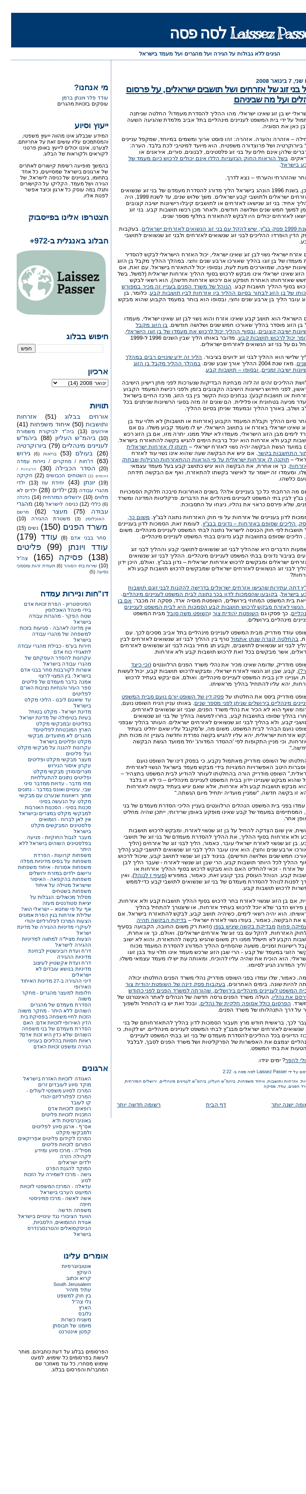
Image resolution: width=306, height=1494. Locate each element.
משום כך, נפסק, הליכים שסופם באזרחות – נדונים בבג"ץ (208, 520)
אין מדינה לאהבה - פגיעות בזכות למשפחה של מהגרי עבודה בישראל (44, 634)
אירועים (88, 431)
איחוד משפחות (240, 1081)
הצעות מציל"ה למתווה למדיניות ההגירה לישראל (45, 942)
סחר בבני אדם (77, 538)
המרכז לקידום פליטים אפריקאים (43, 1138)
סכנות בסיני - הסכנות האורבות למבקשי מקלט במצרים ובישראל (44, 810)
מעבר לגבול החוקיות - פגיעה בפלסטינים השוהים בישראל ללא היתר (44, 843)
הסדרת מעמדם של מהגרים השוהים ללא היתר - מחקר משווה (43, 1007)
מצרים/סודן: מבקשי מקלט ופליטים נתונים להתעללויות (50, 774)
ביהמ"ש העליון (210, 1081)
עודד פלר (86, 98)
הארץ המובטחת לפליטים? (51, 729)
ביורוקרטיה (21, 445)
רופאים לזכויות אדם (58, 1108)
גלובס (73, 1313)
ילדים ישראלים (63, 1162)
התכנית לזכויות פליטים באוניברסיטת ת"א (55, 1117)
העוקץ (72, 1272)
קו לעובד (69, 1102)
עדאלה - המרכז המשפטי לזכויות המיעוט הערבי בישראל (44, 1189)
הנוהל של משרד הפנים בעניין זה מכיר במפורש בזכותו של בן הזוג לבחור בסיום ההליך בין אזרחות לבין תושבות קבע (205, 289)
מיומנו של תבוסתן (61, 1325)
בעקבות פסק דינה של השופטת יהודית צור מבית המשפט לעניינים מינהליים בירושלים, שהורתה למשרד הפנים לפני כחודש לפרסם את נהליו (207, 990)
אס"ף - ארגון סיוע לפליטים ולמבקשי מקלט (50, 1129)
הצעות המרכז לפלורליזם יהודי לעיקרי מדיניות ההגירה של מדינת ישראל (43, 927)
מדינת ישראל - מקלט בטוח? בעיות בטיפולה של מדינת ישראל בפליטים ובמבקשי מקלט (44, 717)
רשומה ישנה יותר (280, 1104)
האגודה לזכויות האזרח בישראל (46, 1078)
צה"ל (11, 558)
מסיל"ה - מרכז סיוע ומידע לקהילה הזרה (52, 1153)
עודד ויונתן (77, 547)
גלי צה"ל (70, 1301)
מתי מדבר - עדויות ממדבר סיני (46, 783)
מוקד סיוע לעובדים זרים (53, 1084)
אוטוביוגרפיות (65, 1266)
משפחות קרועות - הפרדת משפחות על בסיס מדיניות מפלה (44, 858)
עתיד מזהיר (67, 1289)
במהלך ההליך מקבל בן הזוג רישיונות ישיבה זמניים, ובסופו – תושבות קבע (211, 366)
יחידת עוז (42, 483)
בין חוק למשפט (63, 1295)
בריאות (38, 453)
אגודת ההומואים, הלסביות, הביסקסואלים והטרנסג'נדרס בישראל (48, 1228)
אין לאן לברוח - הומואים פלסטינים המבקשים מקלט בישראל (50, 825)
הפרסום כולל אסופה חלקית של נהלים (234, 1003)
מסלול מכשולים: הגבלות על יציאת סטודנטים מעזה (49, 900)
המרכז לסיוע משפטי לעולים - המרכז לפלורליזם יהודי (47, 1093)
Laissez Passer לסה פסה (232, 33)
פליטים (18, 547)
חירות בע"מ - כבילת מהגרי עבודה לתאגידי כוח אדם (43, 649)
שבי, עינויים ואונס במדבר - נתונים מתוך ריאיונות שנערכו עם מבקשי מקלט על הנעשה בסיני (43, 795)
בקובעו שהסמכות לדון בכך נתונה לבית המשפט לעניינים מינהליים (189, 594)
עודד (271, 1086)
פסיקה (258, 1086)
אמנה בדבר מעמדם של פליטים (45, 681)
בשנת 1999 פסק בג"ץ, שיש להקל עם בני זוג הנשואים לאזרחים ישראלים (215, 229)
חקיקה (13, 475)
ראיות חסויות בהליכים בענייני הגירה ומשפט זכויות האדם (48, 1043)
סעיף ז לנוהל (138, 875)
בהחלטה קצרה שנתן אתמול (254, 639)
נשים (22, 528)
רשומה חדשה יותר (127, 1104)
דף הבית (205, 1104)
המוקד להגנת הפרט (57, 1168)
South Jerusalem (61, 1284)
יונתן (78, 482)
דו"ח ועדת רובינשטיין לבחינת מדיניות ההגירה (48, 954)
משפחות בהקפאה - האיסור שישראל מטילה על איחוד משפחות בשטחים (49, 885)
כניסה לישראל (50, 504)
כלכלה (12, 497)
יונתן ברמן (61, 98)
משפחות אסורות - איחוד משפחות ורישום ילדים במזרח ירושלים (43, 870)
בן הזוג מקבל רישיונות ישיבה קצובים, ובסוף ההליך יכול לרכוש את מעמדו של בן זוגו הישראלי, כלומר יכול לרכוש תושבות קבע (206, 331)
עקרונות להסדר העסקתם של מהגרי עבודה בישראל (47, 660)
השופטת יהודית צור (225, 613)
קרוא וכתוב (67, 1278)
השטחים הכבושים (55, 475)
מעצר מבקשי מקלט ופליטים (48, 759)
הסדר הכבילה (64, 468)
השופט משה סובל (177, 613)
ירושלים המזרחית (130, 1081)
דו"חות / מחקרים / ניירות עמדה (44, 461)
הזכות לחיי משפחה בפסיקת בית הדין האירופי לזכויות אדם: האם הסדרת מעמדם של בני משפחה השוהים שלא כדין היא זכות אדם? (44, 1025)
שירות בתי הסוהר (69, 565)
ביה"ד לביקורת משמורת (34, 431)
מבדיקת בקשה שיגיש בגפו (233, 926)
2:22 (216, 1071)
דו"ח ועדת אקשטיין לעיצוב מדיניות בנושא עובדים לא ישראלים (51, 968)
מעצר (48, 511)
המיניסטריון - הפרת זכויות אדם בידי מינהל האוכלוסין (46, 607)
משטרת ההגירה (39, 519)
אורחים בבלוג (75, 416)
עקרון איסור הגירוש (58, 765)
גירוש (12, 453)
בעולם (73, 453)
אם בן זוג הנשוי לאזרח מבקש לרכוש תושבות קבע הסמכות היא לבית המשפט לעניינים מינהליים (203, 606)
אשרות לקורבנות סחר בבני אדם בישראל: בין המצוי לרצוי (44, 672)
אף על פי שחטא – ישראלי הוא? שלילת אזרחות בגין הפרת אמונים (44, 912)
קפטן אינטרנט (64, 1331)
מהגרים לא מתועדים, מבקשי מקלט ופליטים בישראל (48, 738)
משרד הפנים (288, 1086)
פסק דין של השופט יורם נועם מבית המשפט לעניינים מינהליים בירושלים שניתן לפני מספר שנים (205, 699)
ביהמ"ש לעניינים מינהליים (172, 1081)
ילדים (48, 490)
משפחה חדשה (63, 1210)
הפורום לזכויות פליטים (55, 1144)
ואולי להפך (287, 1060)
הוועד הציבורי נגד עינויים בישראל (43, 1216)
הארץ (74, 1307)
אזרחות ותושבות (271, 1081)
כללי (84, 504)
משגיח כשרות (65, 1319)
